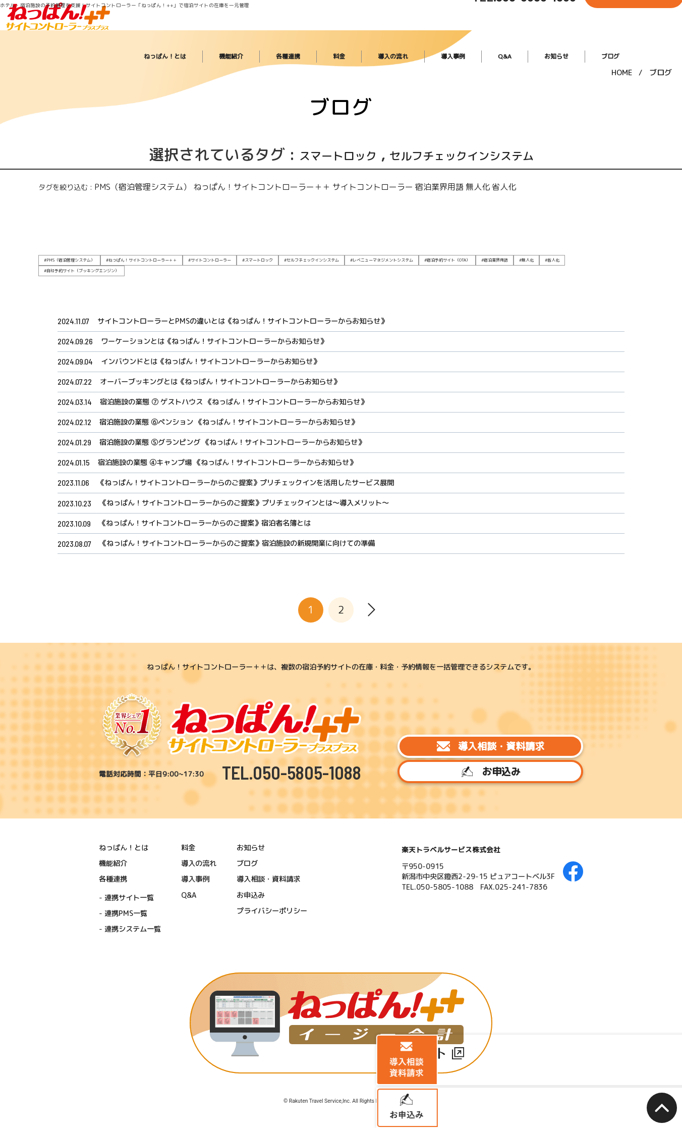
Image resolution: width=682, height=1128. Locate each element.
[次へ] (371, 733)
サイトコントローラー (315, 185)
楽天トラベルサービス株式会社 (449, 947)
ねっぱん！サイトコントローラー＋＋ (224, 185)
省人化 (421, 185)
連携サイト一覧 (156, 990)
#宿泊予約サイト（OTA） (407, 257)
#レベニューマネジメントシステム (347, 257)
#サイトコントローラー (192, 257)
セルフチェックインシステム (475, 154)
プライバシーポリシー (286, 1001)
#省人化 (504, 257)
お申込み (482, 875)
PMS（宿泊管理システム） (128, 185)
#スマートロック (235, 257)
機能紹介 (319, 35)
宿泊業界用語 (368, 185)
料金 (402, 35)
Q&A (529, 35)
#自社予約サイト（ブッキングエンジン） (555, 257)
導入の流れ (443, 35)
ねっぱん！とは (265, 35)
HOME (622, 65)
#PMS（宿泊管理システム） (66, 257)
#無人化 (480, 257)
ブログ (609, 35)
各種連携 (364, 35)
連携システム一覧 (159, 1017)
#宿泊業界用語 (451, 257)
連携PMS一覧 (152, 1003)
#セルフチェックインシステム (284, 257)
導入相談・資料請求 (482, 839)
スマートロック (312, 154)
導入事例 (491, 35)
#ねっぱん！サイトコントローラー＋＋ (130, 257)
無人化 (400, 185)
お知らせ (567, 35)
